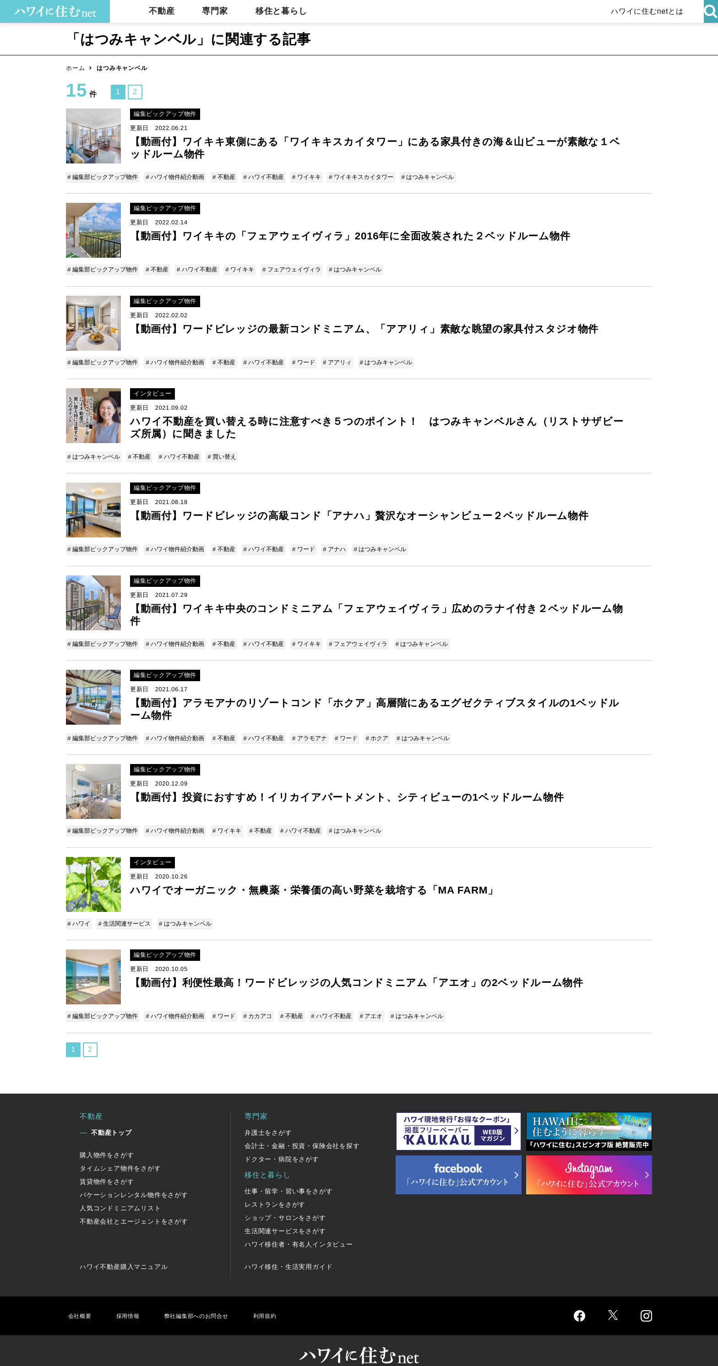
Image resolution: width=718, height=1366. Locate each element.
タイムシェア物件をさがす (120, 1151)
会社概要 (81, 1298)
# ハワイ (79, 909)
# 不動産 (222, 176)
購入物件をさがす (107, 1138)
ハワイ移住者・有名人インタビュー (299, 1227)
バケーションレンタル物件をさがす (134, 1178)
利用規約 (289, 1298)
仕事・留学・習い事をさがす (288, 1174)
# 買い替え (219, 451)
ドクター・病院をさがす (282, 1142)
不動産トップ (111, 1115)
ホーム (75, 68)
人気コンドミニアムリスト (120, 1191)
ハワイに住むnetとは (645, 11)
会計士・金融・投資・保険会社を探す (302, 1129)
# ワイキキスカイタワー (355, 176)
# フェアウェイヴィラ (287, 268)
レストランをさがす (275, 1187)
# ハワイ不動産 (260, 176)
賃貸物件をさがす (107, 1164)
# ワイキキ (302, 176)
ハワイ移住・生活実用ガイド (288, 1249)
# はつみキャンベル (421, 176)
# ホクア (370, 728)
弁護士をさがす (268, 1115)
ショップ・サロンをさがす (285, 1200)
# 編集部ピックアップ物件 (103, 176)
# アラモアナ (305, 728)
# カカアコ (254, 1000)
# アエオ (364, 1000)
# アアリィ (331, 358)
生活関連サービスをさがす (285, 1214)
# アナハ (328, 542)
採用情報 (132, 1298)
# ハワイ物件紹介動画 (175, 176)
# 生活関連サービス (124, 909)
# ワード (299, 358)
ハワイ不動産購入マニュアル (124, 1249)
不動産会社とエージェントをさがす (134, 1204)
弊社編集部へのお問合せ (211, 1298)
